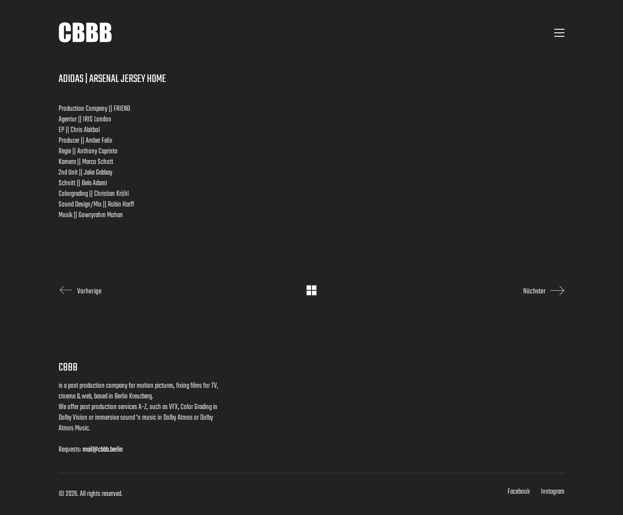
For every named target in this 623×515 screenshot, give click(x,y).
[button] (559, 33)
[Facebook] (519, 492)
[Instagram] (552, 492)
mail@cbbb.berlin (103, 450)
